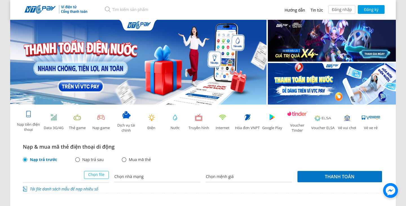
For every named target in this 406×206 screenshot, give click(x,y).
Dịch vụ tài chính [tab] (126, 122)
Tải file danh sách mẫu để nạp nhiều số (64, 189)
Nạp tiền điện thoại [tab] (28, 121)
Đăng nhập (342, 9)
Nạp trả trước (43, 159)
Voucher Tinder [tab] (297, 122)
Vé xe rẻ (370, 122)
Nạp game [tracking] (101, 122)
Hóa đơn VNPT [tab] (247, 122)
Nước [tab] (175, 122)
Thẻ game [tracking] (77, 122)
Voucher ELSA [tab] (323, 122)
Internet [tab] (222, 122)
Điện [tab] (151, 122)
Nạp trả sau (93, 159)
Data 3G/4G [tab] (53, 122)
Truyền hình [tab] (198, 122)
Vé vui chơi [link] (347, 122)
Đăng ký (371, 9)
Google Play (272, 122)
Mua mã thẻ (140, 159)
